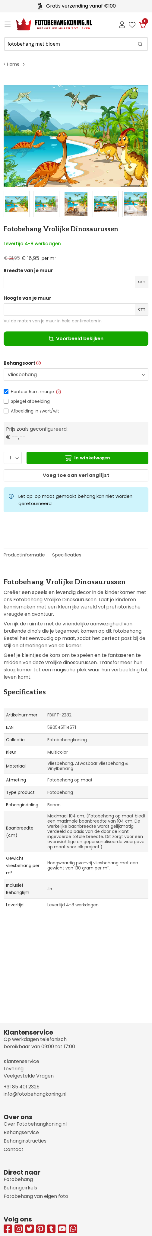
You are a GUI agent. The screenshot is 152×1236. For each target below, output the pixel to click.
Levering (14, 1068)
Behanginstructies (25, 1140)
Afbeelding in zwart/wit (35, 411)
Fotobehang (18, 1179)
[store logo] (49, 24)
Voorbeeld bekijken (76, 338)
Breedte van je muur (28, 270)
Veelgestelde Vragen (29, 1075)
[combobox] (76, 44)
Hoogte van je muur (27, 298)
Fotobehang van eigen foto (36, 1196)
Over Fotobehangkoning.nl (35, 1123)
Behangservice (21, 1132)
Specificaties (66, 554)
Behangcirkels (20, 1187)
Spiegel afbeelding (30, 401)
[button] (58, 391)
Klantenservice (21, 1061)
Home (13, 64)
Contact (14, 1149)
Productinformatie (24, 554)
